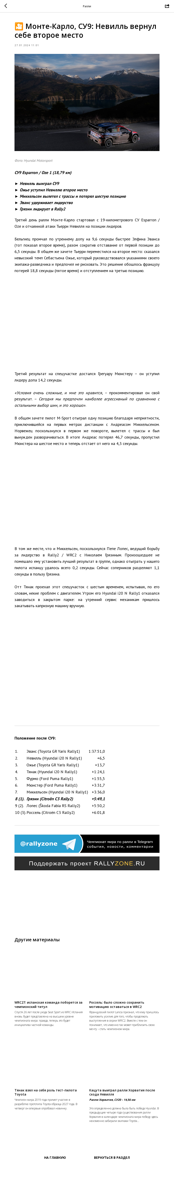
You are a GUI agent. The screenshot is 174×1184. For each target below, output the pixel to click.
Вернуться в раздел (112, 1179)
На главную (55, 1179)
